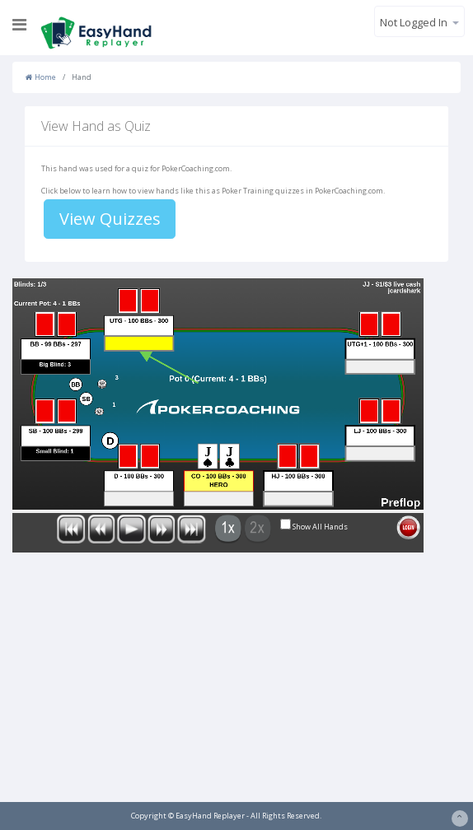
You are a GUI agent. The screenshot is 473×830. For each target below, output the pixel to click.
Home (41, 77)
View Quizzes (110, 219)
